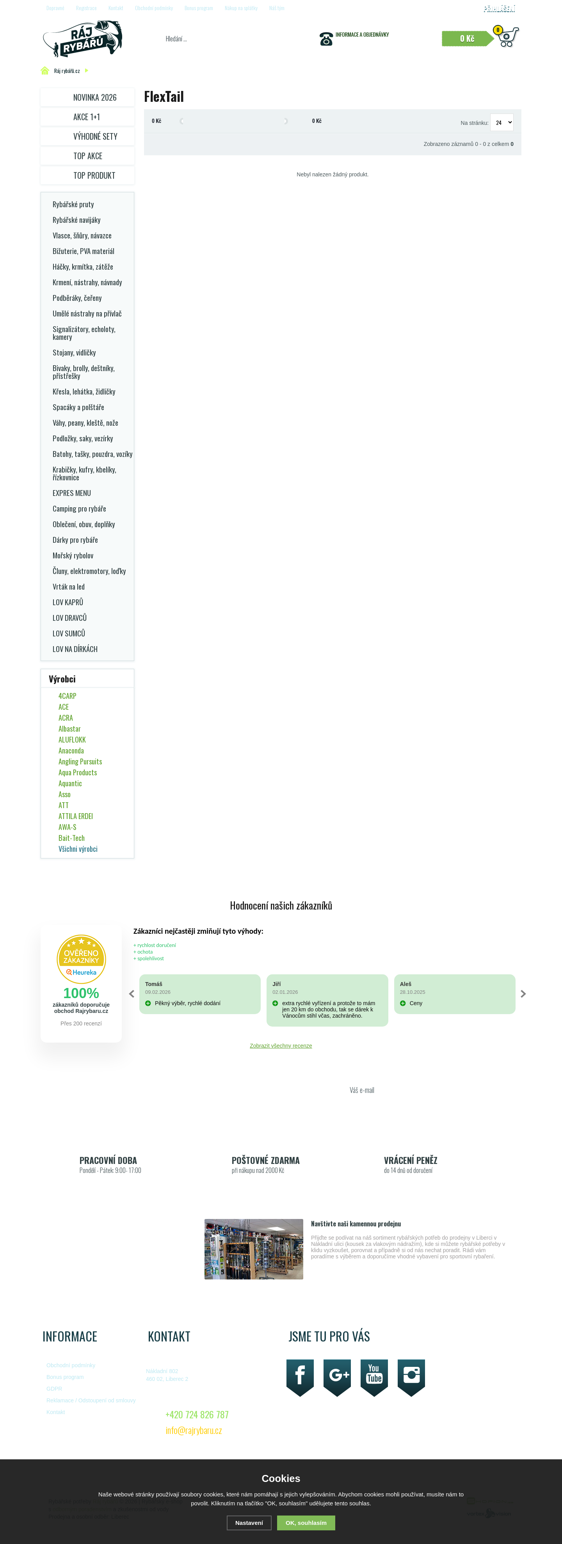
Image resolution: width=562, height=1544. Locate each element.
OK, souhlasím (306, 1522)
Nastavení (249, 1522)
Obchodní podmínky (154, 8)
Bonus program (199, 8)
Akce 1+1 (86, 117)
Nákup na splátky (241, 8)
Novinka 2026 (95, 97)
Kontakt (115, 8)
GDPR (54, 1389)
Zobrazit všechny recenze (281, 1046)
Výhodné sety (95, 136)
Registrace (86, 8)
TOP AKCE (87, 156)
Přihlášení (499, 8)
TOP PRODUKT (94, 175)
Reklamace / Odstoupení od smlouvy (91, 1400)
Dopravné (55, 8)
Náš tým (277, 8)
